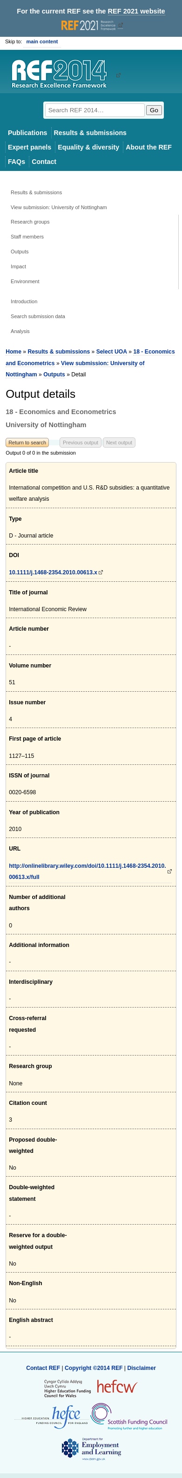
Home (13, 351)
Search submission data (38, 316)
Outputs (19, 251)
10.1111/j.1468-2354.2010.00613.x (53, 572)
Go (154, 110)
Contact (44, 161)
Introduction (24, 301)
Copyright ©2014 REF (94, 1368)
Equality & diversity (88, 147)
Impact (18, 266)
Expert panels (29, 147)
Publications (27, 132)
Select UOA (111, 351)
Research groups (30, 222)
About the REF (149, 147)
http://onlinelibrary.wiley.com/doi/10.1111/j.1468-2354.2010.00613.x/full (87, 871)
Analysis (20, 331)
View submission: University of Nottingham (59, 207)
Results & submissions (90, 132)
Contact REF (43, 1368)
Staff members (27, 236)
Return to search (27, 442)
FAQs (16, 161)
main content (42, 41)
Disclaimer (141, 1368)
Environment (25, 281)
